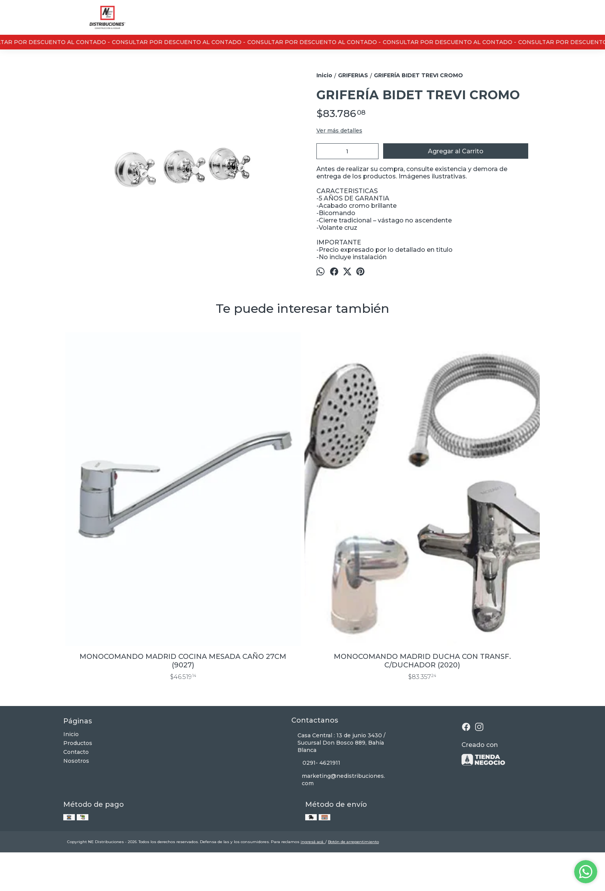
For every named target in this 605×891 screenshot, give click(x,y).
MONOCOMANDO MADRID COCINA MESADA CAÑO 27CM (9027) (123, 692)
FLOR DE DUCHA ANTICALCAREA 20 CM (362, 692)
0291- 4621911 (315, 795)
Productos (77, 775)
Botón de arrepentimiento (353, 873)
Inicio (71, 766)
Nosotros (76, 792)
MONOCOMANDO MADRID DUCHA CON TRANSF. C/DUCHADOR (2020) (242, 692)
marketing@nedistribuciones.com (338, 811)
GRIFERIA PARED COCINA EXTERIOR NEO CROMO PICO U (482, 692)
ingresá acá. (313, 873)
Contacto (76, 784)
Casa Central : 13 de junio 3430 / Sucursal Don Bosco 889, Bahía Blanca (338, 775)
